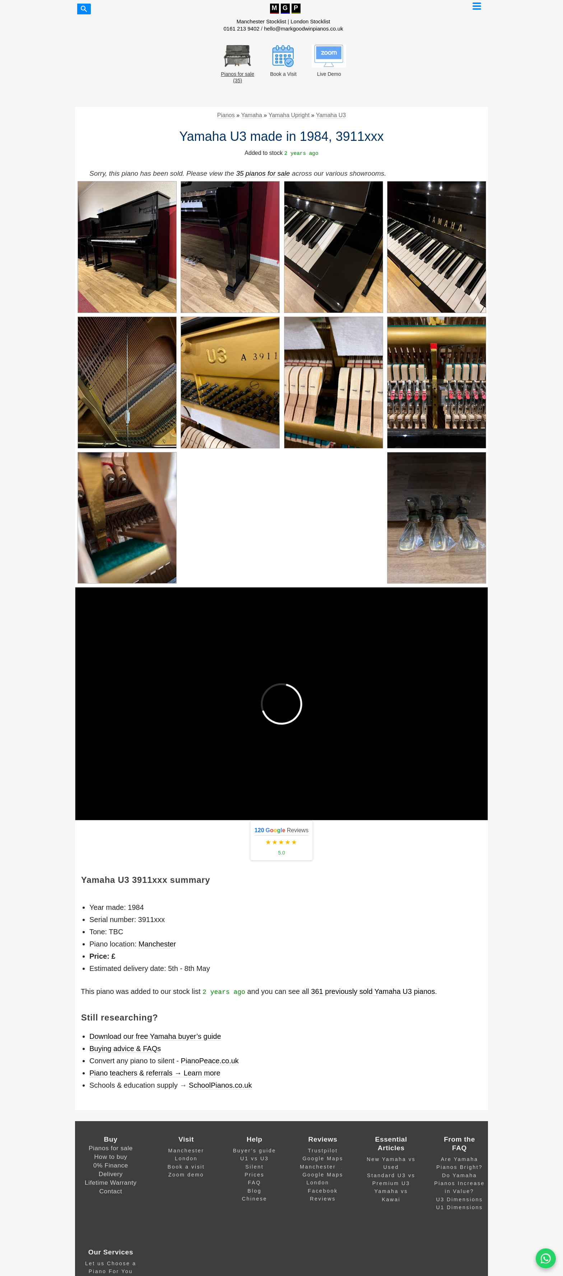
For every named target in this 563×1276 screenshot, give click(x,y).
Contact (110, 1191)
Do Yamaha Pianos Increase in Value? (459, 1183)
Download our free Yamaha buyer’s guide (155, 1036)
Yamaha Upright (289, 115)
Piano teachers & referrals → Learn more (154, 1073)
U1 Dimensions (459, 1207)
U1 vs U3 (254, 1158)
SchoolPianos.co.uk (220, 1085)
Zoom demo (186, 1175)
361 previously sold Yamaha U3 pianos (373, 991)
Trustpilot (323, 1150)
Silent (254, 1167)
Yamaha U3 (331, 115)
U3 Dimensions (459, 1199)
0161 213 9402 (242, 29)
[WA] (546, 1258)
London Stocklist (310, 21)
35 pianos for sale (263, 173)
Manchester (157, 944)
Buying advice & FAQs (125, 1048)
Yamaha (251, 115)
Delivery (111, 1174)
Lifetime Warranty (110, 1182)
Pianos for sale (111, 1148)
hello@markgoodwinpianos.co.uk (303, 29)
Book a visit (186, 1167)
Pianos (226, 115)
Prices (254, 1175)
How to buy (110, 1156)
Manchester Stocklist (261, 21)
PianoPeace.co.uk (210, 1061)
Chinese (254, 1199)
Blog (254, 1191)
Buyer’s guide (254, 1150)
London (186, 1158)
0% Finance (110, 1165)
